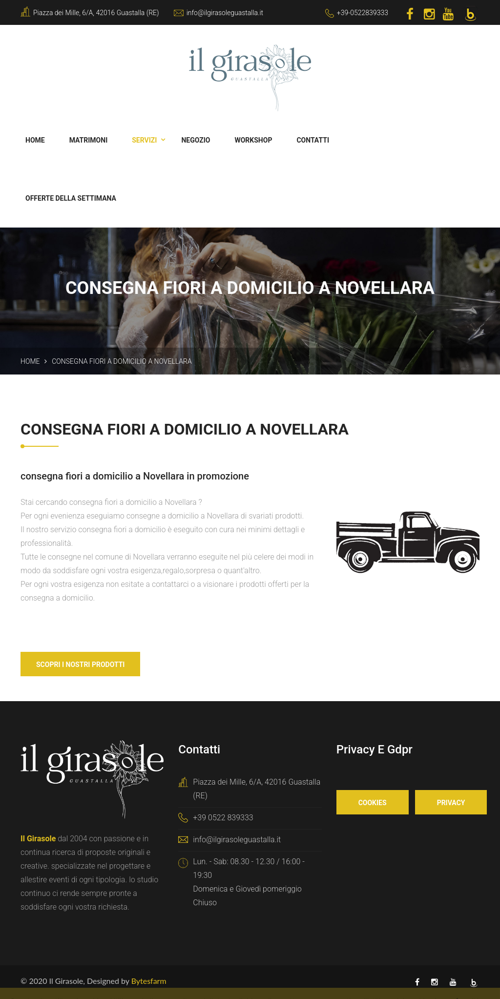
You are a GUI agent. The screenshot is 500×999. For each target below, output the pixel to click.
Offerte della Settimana (70, 198)
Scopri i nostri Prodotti (80, 664)
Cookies (372, 803)
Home (35, 140)
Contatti (312, 140)
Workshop (253, 140)
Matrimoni (88, 140)
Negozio (195, 140)
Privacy (451, 803)
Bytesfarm (149, 980)
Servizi (144, 140)
